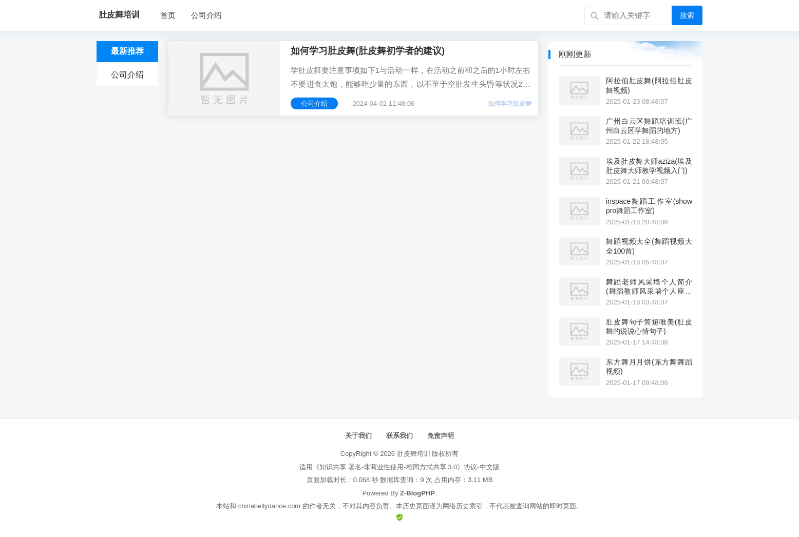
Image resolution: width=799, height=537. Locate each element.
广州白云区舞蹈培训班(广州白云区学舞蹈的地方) (649, 126)
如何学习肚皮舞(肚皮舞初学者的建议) (368, 51)
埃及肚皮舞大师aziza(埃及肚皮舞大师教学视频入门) (649, 166)
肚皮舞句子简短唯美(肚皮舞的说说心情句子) (649, 326)
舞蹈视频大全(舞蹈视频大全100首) (649, 246)
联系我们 (399, 435)
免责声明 (440, 435)
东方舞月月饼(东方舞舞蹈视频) (649, 366)
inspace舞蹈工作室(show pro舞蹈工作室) (649, 206)
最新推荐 (127, 51)
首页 (168, 15)
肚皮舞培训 (413, 453)
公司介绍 (206, 15)
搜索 (687, 15)
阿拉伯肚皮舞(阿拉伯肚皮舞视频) (649, 85)
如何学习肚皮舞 (509, 103)
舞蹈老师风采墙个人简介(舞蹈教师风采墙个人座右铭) (649, 287)
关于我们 (358, 435)
